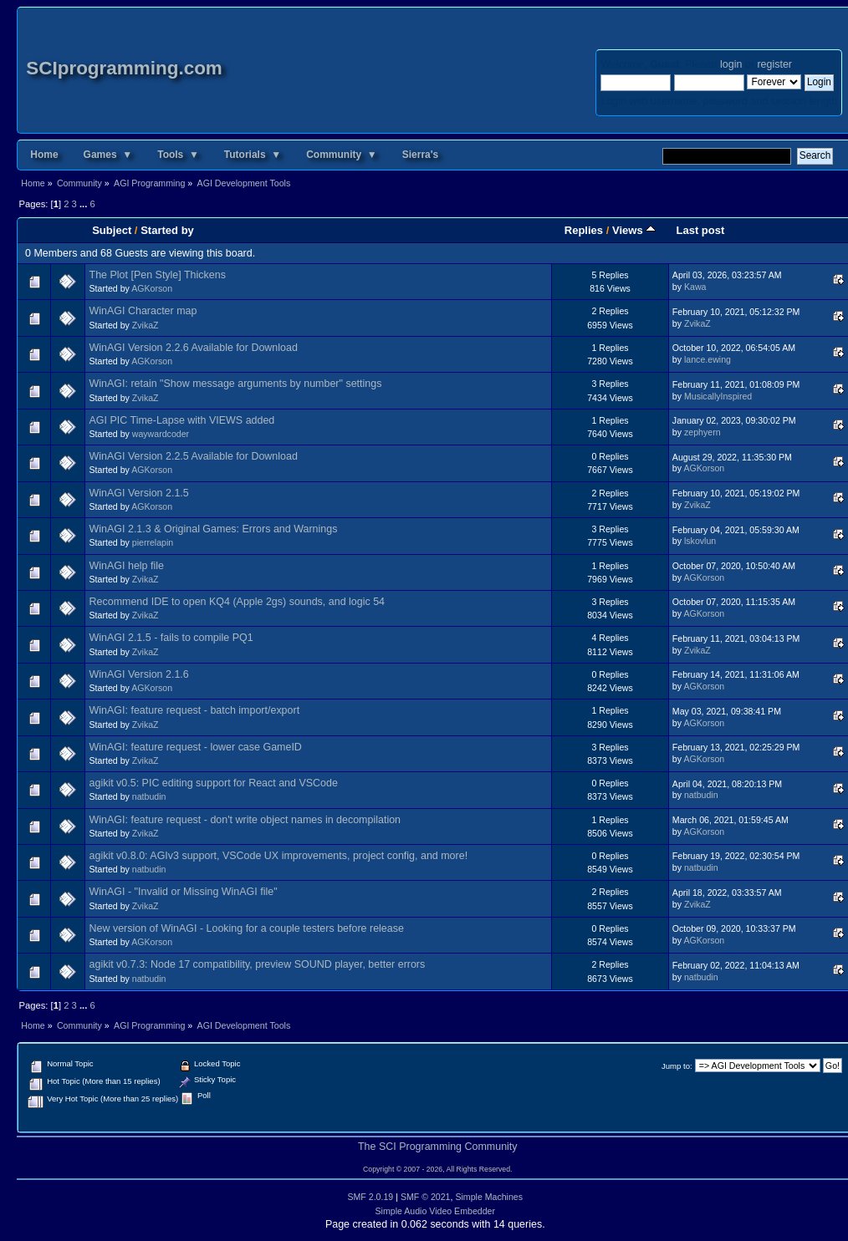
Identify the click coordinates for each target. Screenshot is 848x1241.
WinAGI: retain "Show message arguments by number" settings (235, 383)
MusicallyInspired (718, 396)
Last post (700, 230)
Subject (111, 230)
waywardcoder (160, 434)
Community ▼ (341, 154)
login (731, 64)
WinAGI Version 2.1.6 (139, 674)
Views (634, 230)
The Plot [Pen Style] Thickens (157, 275)
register (774, 64)
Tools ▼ (178, 154)
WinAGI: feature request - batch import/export (194, 710)
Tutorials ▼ (252, 154)
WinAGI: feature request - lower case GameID (195, 747)
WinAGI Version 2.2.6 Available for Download (193, 347)
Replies (583, 230)
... (84, 204)
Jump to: (677, 1066)
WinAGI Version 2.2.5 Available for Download (193, 456)
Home (44, 154)
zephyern (702, 432)
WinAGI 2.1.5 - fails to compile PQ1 (171, 637)
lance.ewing (707, 359)
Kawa (695, 287)
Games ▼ (108, 154)
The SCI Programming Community (438, 1146)
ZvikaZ (145, 325)
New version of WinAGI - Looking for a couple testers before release (246, 928)
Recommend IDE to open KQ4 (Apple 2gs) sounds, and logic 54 (237, 602)
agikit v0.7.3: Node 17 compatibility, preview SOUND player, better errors (257, 964)
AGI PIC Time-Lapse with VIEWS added (182, 420)
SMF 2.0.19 (370, 1197)
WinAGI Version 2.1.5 (139, 493)
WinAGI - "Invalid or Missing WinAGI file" (183, 892)
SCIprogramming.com (124, 68)
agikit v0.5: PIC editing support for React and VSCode (213, 783)
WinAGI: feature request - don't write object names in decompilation (245, 820)
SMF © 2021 (426, 1197)
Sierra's (420, 154)
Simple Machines (489, 1197)
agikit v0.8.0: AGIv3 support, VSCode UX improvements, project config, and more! (278, 856)
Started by (167, 230)
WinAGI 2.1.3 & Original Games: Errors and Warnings (213, 529)
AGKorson (151, 288)
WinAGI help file (126, 566)
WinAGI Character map (143, 311)
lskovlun (700, 541)
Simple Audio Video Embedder (435, 1211)
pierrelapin (152, 542)
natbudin (149, 796)
